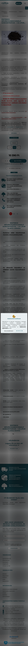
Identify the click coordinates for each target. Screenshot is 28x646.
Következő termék (21, 16)
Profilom (5, 577)
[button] (14, 168)
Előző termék (5, 16)
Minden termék (6, 565)
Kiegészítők (5, 564)
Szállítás (5, 594)
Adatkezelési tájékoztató (9, 591)
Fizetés (4, 592)
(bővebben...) (17, 479)
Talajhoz (20, 11)
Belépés (5, 573)
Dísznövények (6, 560)
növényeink (10, 127)
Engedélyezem (19, 330)
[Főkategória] (4, 11)
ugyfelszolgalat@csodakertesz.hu (13, 613)
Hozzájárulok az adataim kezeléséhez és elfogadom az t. (13, 544)
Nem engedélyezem (8, 330)
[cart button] (19, 3)
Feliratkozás (14, 548)
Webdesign (14, 627)
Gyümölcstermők (7, 558)
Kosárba (19, 161)
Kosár (4, 579)
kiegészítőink (19, 127)
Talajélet (5, 13)
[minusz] (3, 161)
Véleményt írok (14, 448)
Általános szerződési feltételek (10, 589)
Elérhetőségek (6, 596)
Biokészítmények (13, 11)
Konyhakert (5, 562)
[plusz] (7, 161)
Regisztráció (6, 575)
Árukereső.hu (14, 638)
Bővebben (14, 133)
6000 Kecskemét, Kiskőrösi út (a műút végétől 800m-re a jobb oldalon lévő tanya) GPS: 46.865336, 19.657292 (13, 607)
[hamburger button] (25, 3)
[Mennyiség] (5, 161)
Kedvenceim (6, 581)
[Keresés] (14, 8)
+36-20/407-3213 (9, 612)
